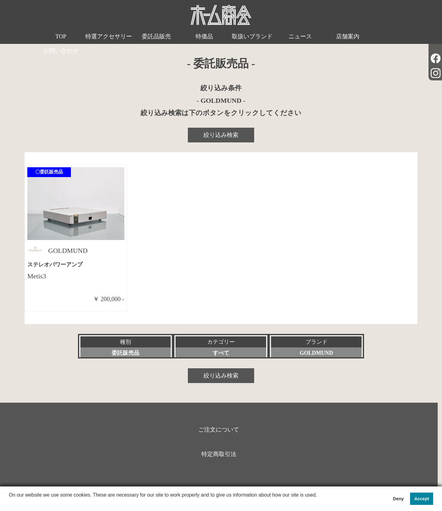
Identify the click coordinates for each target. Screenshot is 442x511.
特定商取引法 (218, 454)
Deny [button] (398, 498)
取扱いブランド (244, 36)
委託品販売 (152, 36)
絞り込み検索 (221, 135)
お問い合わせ (382, 36)
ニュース (290, 36)
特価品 (198, 36)
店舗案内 (336, 36)
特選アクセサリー (106, 43)
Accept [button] (421, 498)
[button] (10, 503)
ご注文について (218, 429)
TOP (59, 36)
